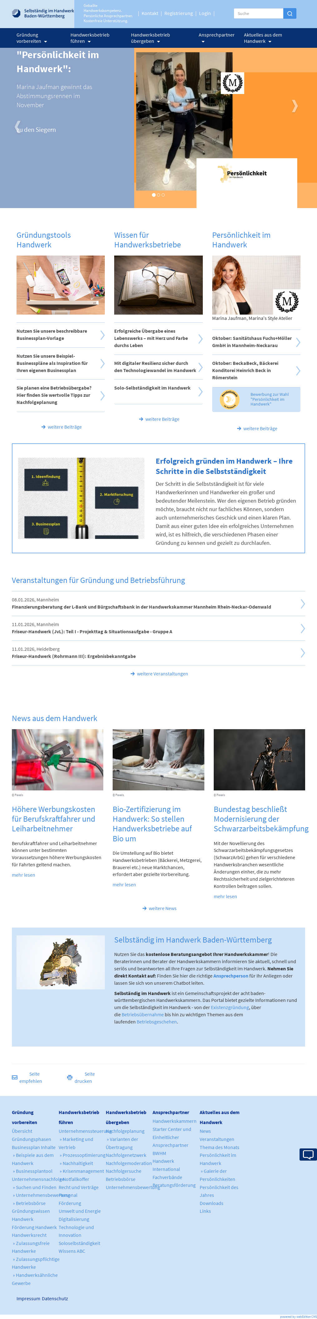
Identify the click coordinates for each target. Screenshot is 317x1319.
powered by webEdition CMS (298, 1317)
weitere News (163, 908)
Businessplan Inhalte (34, 1147)
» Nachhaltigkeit (76, 1163)
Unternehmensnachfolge (38, 1179)
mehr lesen (23, 875)
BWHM (159, 1153)
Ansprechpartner (217, 37)
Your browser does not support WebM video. (81, 498)
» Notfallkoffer (74, 1179)
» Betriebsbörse (29, 1203)
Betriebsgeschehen (157, 1021)
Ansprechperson (230, 976)
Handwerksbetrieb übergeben (150, 38)
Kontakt (150, 13)
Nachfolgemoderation (129, 1163)
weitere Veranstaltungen (162, 673)
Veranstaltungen (217, 1139)
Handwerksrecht (29, 1235)
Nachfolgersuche (123, 1171)
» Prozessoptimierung (82, 1155)
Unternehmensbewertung (133, 1187)
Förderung (70, 1203)
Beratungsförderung (174, 1185)
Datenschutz (50, 1298)
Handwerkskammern (175, 1121)
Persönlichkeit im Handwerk (241, 240)
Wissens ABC (72, 1251)
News (205, 1131)
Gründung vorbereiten (32, 38)
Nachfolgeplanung (125, 1131)
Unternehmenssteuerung (85, 1131)
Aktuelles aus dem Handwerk (263, 38)
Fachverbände (167, 1177)
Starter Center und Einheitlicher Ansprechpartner (172, 1137)
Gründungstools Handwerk (44, 240)
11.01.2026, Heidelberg (74, 652)
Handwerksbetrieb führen (90, 38)
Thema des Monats (219, 1147)
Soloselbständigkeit (79, 1243)
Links (205, 1211)
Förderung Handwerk (34, 1227)
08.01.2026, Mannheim (141, 603)
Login (205, 13)
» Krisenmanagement (81, 1171)
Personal (68, 1195)
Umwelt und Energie (80, 1211)
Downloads (211, 1203)
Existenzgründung (230, 1007)
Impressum (19, 1298)
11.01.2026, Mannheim (92, 628)
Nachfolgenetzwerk (126, 1155)
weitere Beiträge (65, 427)
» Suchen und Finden (34, 1187)
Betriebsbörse (120, 1179)
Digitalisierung (74, 1219)
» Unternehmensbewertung (41, 1195)
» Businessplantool (32, 1171)
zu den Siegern (36, 129)
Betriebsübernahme (143, 1014)
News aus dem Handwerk (54, 718)
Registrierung (178, 13)
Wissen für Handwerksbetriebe (147, 240)
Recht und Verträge (79, 1187)
